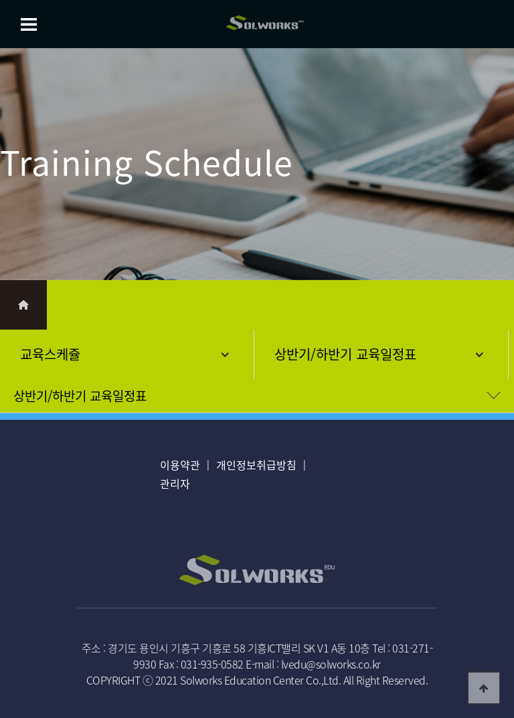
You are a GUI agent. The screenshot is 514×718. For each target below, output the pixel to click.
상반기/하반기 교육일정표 (345, 354)
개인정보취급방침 (256, 465)
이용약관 (180, 465)
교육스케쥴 (50, 354)
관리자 (175, 483)
